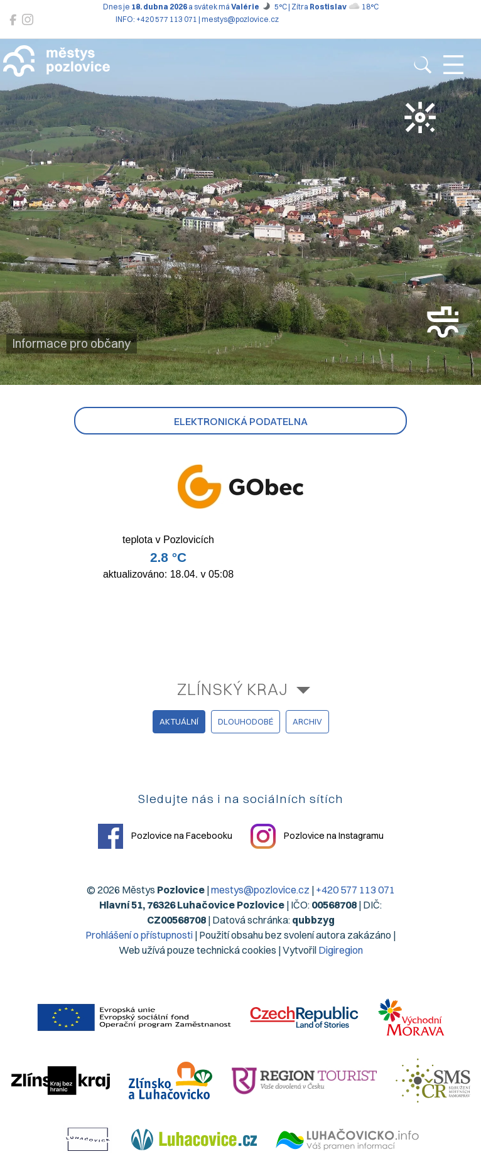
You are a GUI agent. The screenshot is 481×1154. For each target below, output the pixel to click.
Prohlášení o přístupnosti (139, 935)
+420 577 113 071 (355, 889)
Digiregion (340, 950)
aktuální (178, 721)
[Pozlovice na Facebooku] (12, 20)
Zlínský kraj (232, 689)
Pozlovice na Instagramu (317, 836)
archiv (307, 721)
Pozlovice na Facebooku (165, 836)
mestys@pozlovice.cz (260, 889)
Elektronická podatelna (241, 421)
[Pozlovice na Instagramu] (27, 20)
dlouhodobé (245, 721)
